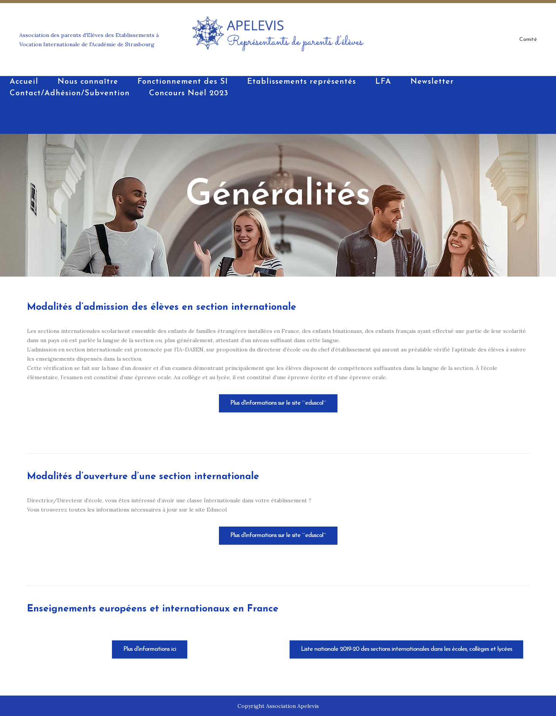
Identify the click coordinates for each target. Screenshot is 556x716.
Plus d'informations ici (149, 649)
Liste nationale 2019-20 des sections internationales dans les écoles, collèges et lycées (406, 649)
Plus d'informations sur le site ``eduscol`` (278, 403)
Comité (528, 39)
